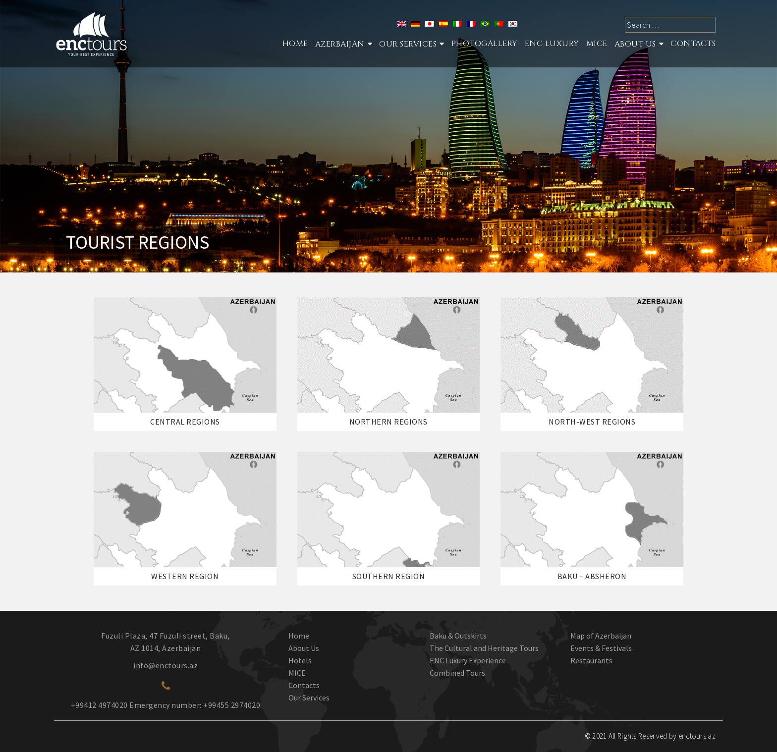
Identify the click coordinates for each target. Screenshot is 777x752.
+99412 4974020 (99, 705)
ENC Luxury (552, 43)
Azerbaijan (340, 44)
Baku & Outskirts (458, 636)
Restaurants (591, 660)
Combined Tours (457, 673)
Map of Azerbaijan (600, 636)
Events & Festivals (601, 648)
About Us (635, 44)
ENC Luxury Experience (468, 660)
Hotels (300, 660)
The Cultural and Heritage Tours (484, 648)
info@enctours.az (165, 665)
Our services (408, 44)
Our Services (309, 697)
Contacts (693, 43)
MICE (597, 43)
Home (295, 43)
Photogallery (484, 43)
